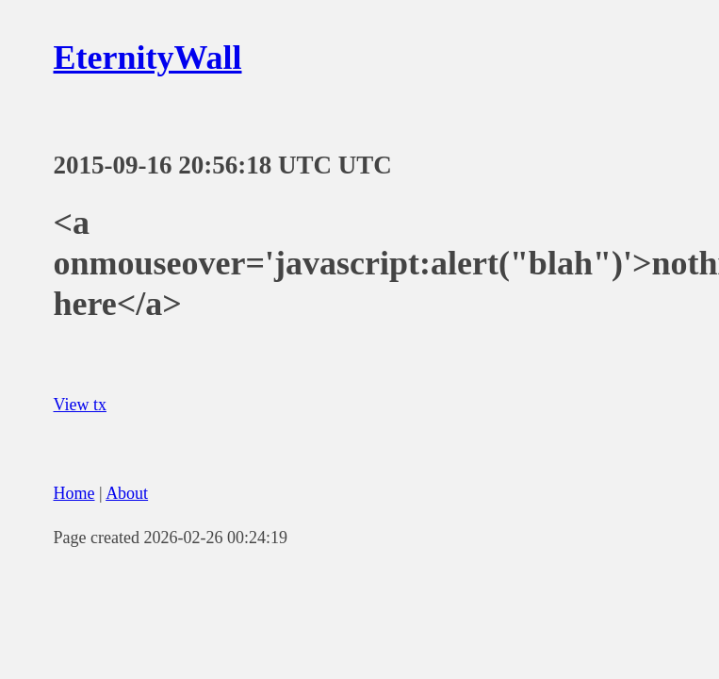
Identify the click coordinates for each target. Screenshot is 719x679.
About (127, 493)
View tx (80, 404)
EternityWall (148, 57)
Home (74, 493)
